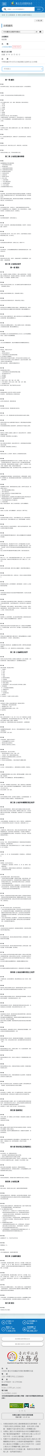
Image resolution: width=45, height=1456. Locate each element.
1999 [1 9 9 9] (3, 1376)
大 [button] (25, 1411)
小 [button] (19, 1411)
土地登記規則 (7, 47)
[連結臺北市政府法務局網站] (22, 1357)
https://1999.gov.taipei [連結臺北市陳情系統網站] (11, 1387)
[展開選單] (4, 4)
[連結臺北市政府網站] (32, 1406)
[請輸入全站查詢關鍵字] (21, 9)
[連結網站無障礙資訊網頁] (16, 1405)
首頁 (3, 15)
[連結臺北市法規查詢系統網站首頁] (21, 3)
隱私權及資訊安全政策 (22, 1344)
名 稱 (4, 44)
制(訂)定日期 (6, 51)
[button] (38, 20)
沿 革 (4, 59)
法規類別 (4, 36)
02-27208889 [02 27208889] (18, 1376)
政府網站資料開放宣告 (22, 1339)
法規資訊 (11, 15)
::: (1, 13)
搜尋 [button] (39, 9)
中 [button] (22, 1411)
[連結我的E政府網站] (26, 1405)
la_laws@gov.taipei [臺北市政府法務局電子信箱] (9, 1393)
